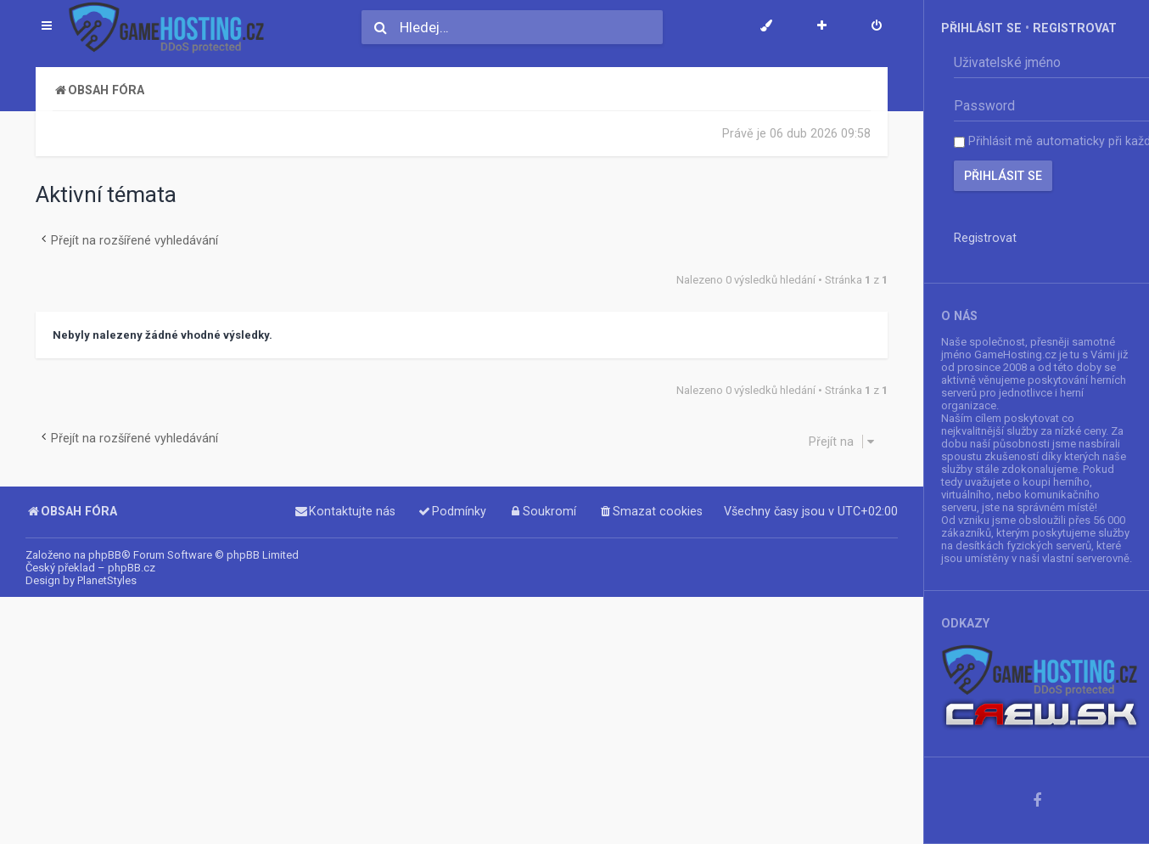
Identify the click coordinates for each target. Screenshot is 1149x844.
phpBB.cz (131, 567)
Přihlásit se (981, 28)
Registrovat (1075, 28)
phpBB (104, 555)
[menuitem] (877, 27)
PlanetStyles (107, 580)
